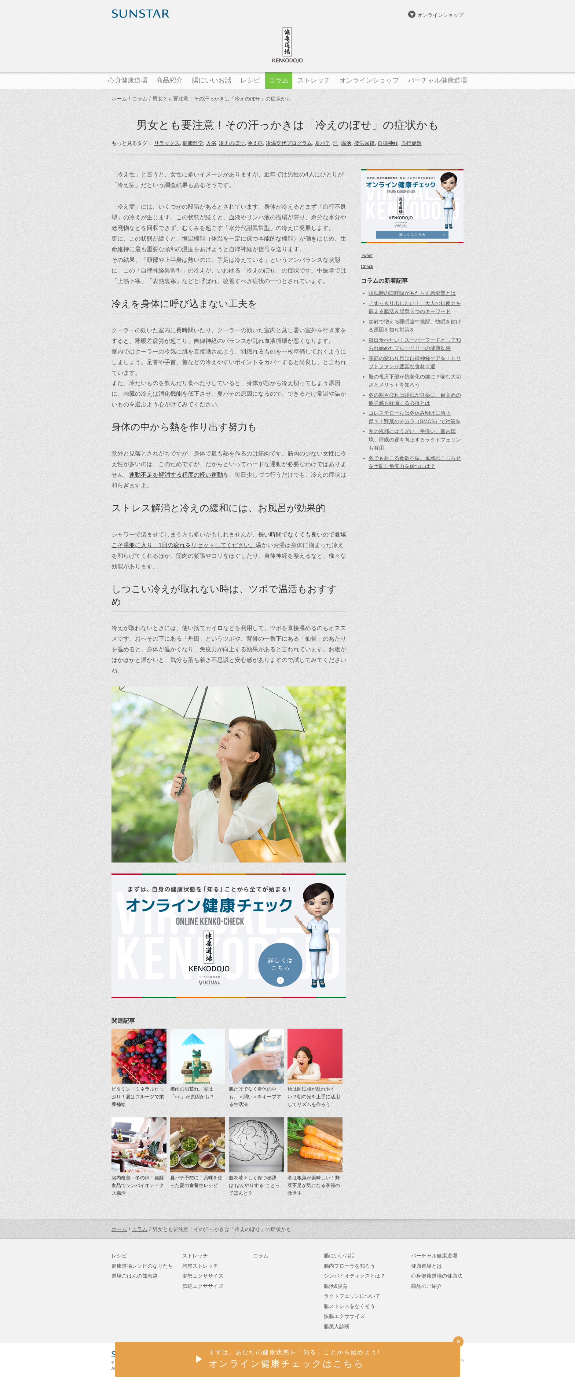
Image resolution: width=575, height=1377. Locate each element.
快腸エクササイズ (344, 1316)
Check (367, 266)
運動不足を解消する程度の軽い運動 (176, 474)
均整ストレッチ (200, 1266)
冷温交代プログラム (289, 143)
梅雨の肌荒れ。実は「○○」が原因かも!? (191, 1092)
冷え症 (255, 143)
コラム (139, 99)
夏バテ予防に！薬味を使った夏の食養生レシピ (196, 1181)
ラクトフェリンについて (352, 1296)
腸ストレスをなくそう (349, 1306)
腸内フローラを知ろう (349, 1266)
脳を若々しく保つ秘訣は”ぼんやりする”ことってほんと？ (254, 1185)
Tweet (367, 255)
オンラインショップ (440, 15)
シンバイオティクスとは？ (354, 1276)
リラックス (167, 143)
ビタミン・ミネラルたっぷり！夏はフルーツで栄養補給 (137, 1096)
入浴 (211, 143)
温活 (346, 143)
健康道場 (287, 44)
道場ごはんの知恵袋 (134, 1276)
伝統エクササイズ (202, 1286)
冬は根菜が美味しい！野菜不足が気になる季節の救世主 (314, 1185)
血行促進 (411, 143)
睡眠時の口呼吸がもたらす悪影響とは (412, 293)
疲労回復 (364, 143)
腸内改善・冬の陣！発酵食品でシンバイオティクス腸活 (137, 1185)
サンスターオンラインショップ (427, 1360)
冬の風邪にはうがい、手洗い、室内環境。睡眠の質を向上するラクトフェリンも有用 (415, 439)
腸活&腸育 (336, 1286)
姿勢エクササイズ (202, 1276)
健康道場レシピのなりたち (142, 1266)
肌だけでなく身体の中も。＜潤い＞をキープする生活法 (255, 1096)
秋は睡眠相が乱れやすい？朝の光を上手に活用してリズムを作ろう (314, 1096)
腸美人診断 (336, 1326)
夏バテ (322, 143)
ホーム (119, 99)
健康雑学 (193, 143)
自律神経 (388, 143)
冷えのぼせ (232, 143)
